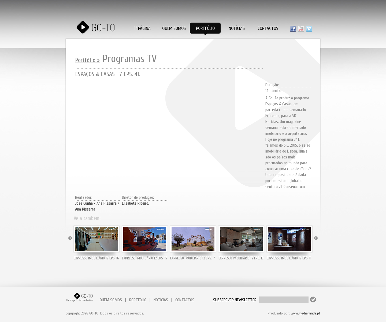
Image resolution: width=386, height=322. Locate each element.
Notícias (237, 28)
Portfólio (205, 28)
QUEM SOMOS (111, 300)
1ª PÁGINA (142, 28)
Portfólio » (87, 60)
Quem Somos (174, 28)
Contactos (268, 28)
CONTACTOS (184, 300)
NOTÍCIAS (161, 300)
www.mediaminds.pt (305, 313)
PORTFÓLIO (137, 300)
